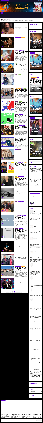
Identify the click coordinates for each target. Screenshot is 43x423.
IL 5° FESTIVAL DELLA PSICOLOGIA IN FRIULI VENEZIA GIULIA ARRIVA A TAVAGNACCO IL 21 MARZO (21, 52)
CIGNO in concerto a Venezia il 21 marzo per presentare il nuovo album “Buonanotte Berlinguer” (21, 191)
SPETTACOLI (13, 16)
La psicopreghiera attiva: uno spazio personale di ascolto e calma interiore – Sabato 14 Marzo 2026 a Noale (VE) (35, 241)
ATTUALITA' (16, 74)
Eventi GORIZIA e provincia (17, 37)
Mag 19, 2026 (3, 416)
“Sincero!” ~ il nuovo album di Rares (35, 342)
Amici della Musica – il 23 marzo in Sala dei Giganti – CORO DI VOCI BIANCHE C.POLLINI (21, 152)
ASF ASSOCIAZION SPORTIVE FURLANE (6, 16)
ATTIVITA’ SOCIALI (18, 13)
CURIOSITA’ (31, 13)
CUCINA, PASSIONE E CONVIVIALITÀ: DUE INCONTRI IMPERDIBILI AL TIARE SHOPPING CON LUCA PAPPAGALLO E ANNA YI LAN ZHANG (21, 165)
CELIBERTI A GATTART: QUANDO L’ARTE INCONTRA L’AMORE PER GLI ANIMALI (21, 127)
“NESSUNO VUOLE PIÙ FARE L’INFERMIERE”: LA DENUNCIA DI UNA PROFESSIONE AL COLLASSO (35, 180)
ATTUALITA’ (23, 13)
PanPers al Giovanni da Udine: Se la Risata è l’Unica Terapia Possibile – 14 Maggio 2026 (35, 362)
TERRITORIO (18, 16)
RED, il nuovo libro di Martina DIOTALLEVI (35, 257)
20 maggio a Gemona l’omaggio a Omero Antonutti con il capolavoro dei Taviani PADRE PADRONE (35, 188)
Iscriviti (32, 202)
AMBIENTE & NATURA (9, 13)
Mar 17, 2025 (17, 246)
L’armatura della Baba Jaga (34, 351)
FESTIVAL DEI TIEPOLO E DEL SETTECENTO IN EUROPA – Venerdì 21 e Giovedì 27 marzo (20, 217)
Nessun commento (33, 47)
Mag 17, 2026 (33, 46)
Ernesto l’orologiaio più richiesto (34, 349)
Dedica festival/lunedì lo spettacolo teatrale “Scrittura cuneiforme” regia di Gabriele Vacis (21, 281)
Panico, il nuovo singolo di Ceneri (34, 343)
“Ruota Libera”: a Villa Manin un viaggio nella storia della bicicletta (15, 415)
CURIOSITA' (16, 63)
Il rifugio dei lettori (21, 114)
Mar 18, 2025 (17, 28)
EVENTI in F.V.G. (19, 74)
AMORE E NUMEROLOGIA (33, 269)
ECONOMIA (36, 13)
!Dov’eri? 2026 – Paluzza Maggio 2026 (35, 340)
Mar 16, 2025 (17, 270)
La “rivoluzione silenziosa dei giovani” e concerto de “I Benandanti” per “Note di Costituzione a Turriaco (35, 176)
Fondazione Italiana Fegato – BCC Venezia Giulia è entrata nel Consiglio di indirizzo (21, 76)
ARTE (14, 13)
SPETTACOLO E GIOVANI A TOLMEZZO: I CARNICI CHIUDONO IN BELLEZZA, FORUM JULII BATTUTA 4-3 (35, 302)
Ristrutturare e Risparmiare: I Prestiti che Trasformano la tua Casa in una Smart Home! (20, 139)
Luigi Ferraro (21, 258)
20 (19, 291)
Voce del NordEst (4, 10)
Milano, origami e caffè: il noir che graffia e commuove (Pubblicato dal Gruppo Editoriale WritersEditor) (36, 260)
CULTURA (28, 13)
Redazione (21, 28)
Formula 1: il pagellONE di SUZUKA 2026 (35, 292)
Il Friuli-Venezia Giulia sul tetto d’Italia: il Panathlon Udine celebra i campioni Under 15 (36, 306)
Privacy (22, 16)
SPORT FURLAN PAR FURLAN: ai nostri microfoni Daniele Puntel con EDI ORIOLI (35, 45)
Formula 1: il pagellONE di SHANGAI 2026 (35, 293)
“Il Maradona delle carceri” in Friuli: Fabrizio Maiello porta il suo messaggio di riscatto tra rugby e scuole (36, 184)
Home (4, 13)
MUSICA (22, 88)
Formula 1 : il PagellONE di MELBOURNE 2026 (36, 295)
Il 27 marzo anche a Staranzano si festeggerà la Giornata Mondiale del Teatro (21, 268)
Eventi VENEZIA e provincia (17, 88)
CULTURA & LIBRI (16, 50)
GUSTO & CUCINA (25, 162)
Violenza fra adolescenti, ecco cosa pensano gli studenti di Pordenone (20, 203)
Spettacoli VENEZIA (25, 88)
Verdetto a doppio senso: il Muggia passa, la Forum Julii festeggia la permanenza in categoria (35, 309)
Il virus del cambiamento (33, 352)
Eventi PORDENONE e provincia (21, 176)
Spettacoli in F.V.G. (23, 37)
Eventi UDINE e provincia (21, 50)
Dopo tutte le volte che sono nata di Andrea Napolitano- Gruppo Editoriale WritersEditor (35, 255)
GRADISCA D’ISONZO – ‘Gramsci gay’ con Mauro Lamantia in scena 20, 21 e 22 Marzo (21, 39)
